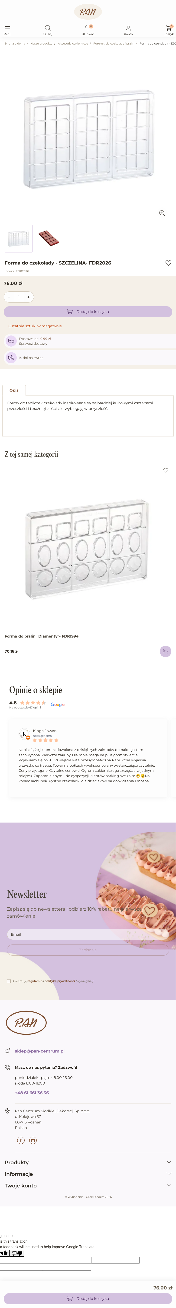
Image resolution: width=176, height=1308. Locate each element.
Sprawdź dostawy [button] (33, 343)
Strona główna (15, 43)
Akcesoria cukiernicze (73, 43)
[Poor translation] (17, 1253)
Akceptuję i (53, 981)
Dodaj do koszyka (88, 312)
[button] (48, 28)
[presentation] (42, 969)
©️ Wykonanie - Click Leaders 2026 (88, 1197)
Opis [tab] (14, 390)
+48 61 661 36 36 (32, 1092)
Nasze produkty (41, 43)
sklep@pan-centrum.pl (40, 1051)
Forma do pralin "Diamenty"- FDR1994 (41, 636)
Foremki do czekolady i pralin (113, 43)
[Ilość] (19, 297)
